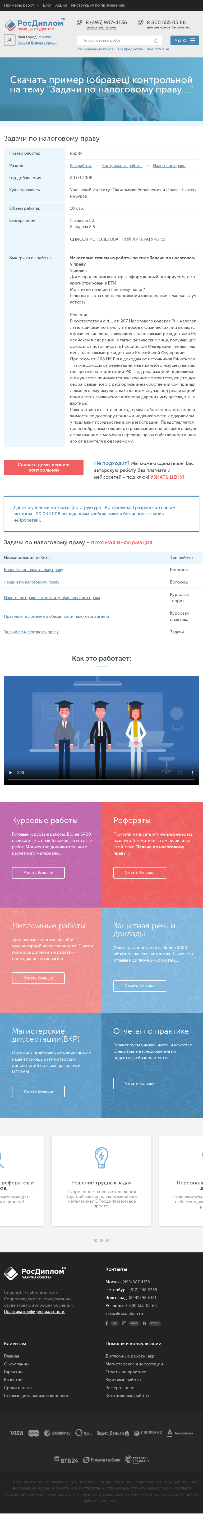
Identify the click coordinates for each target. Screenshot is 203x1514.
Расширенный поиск (96, 49)
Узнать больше (38, 873)
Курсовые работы (123, 1380)
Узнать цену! (139, 477)
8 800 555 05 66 (166, 22)
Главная (11, 1356)
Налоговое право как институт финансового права (55, 598)
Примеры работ (19, 5)
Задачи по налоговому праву (33, 632)
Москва (45, 37)
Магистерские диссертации (134, 1364)
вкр (151, 1356)
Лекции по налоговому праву (34, 582)
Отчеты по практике (125, 1372)
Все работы (81, 165)
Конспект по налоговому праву (36, 570)
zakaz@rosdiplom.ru (125, 1314)
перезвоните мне (101, 27)
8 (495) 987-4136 (106, 22)
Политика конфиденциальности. (37, 1312)
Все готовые (158, 49)
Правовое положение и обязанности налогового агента (61, 617)
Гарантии (13, 1372)
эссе (129, 1388)
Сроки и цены (18, 1388)
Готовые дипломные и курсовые (37, 1396)
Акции (61, 5)
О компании (16, 1364)
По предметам (131, 49)
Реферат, (114, 1388)
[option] (101, 1181)
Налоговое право (175, 165)
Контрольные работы (125, 165)
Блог (47, 5)
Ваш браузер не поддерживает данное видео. (101, 731)
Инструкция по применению (98, 5)
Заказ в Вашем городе (37, 43)
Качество (13, 1380)
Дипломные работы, (126, 1356)
